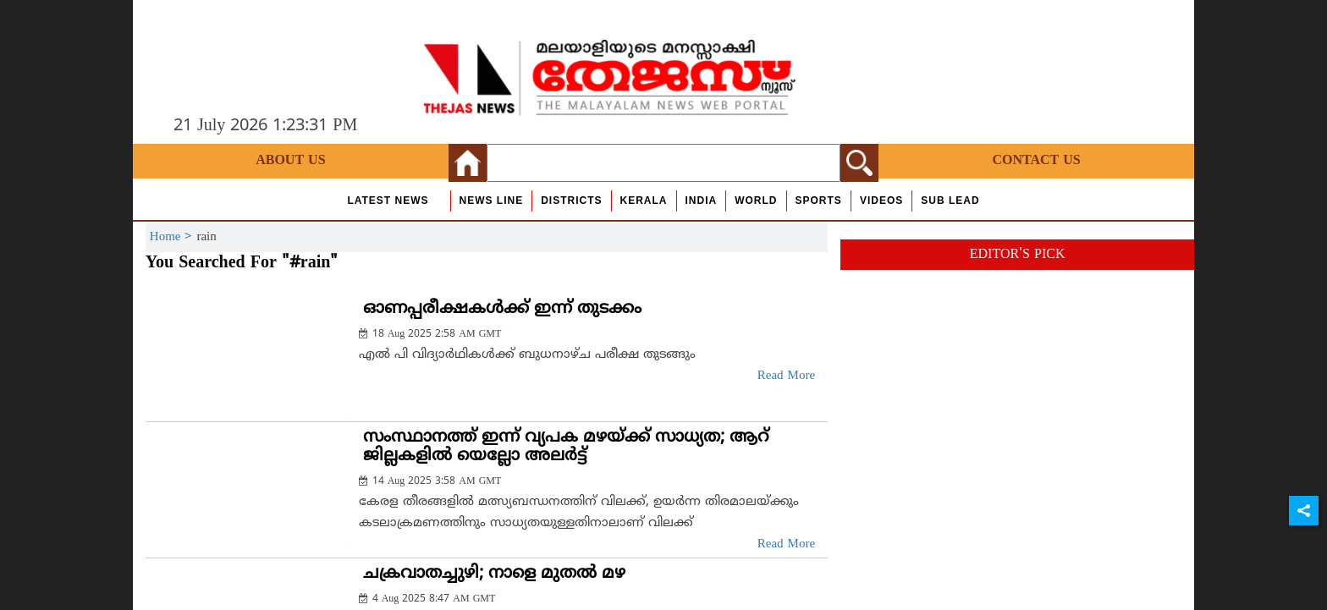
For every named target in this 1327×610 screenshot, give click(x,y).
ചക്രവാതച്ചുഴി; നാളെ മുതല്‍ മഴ (494, 574)
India (702, 200)
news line (492, 200)
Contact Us (1036, 160)
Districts (571, 200)
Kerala (644, 200)
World (756, 200)
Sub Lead (950, 200)
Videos (881, 200)
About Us (290, 160)
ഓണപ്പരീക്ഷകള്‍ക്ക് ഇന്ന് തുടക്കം (502, 309)
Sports (819, 200)
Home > (173, 237)
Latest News (387, 200)
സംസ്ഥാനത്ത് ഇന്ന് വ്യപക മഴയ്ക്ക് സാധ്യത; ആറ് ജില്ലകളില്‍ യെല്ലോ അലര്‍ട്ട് (565, 447)
